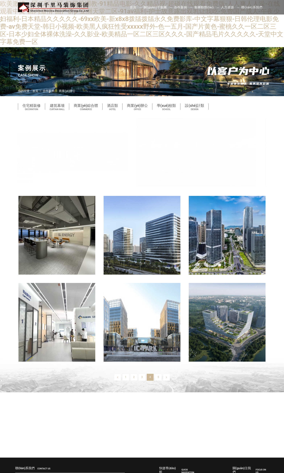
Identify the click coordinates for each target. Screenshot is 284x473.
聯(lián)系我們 (251, 7)
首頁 (133, 7)
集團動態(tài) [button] (204, 7)
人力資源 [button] (227, 7)
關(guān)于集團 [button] (155, 7)
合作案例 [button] (180, 7)
